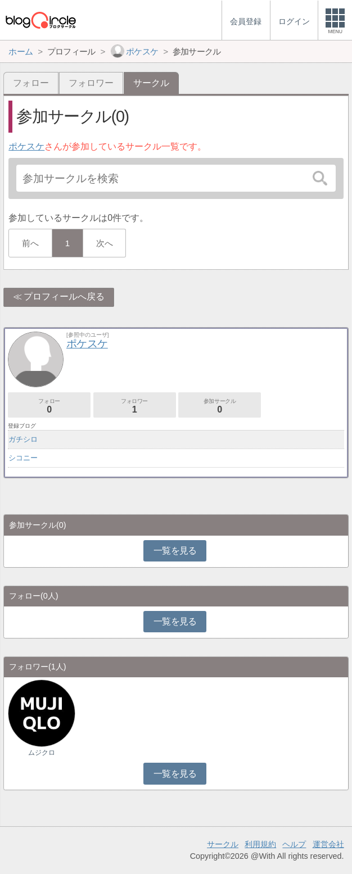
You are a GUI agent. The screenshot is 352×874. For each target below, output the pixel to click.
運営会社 (328, 844)
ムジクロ (41, 752)
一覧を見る (175, 550)
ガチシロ (23, 439)
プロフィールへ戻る (64, 296)
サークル (222, 844)
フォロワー (91, 83)
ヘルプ (294, 844)
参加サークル (219, 406)
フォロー (31, 83)
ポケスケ (26, 146)
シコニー (23, 458)
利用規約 (260, 844)
